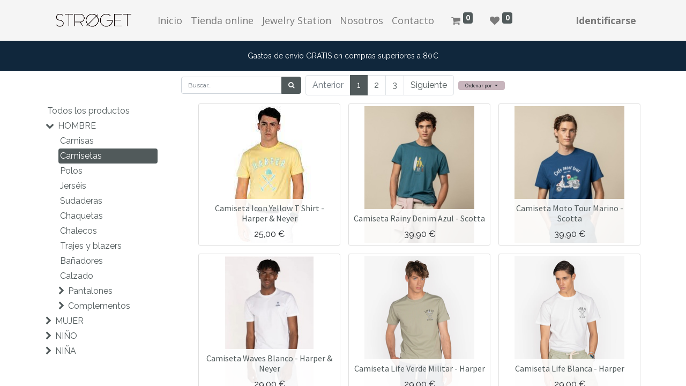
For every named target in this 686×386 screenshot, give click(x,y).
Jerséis (73, 186)
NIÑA (65, 351)
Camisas (77, 141)
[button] (481, 85)
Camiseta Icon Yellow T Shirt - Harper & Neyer (269, 213)
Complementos (99, 306)
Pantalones (90, 291)
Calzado (76, 276)
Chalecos (78, 231)
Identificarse (606, 20)
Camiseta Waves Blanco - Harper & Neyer (269, 363)
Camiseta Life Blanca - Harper (569, 368)
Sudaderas (81, 201)
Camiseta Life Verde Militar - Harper (419, 368)
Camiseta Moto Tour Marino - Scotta (569, 213)
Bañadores (81, 261)
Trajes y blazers (91, 246)
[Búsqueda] (291, 85)
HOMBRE (77, 126)
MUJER (69, 321)
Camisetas (81, 156)
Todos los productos (88, 111)
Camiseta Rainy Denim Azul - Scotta (419, 218)
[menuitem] (170, 20)
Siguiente (429, 85)
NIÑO (66, 336)
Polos (71, 171)
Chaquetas (81, 216)
